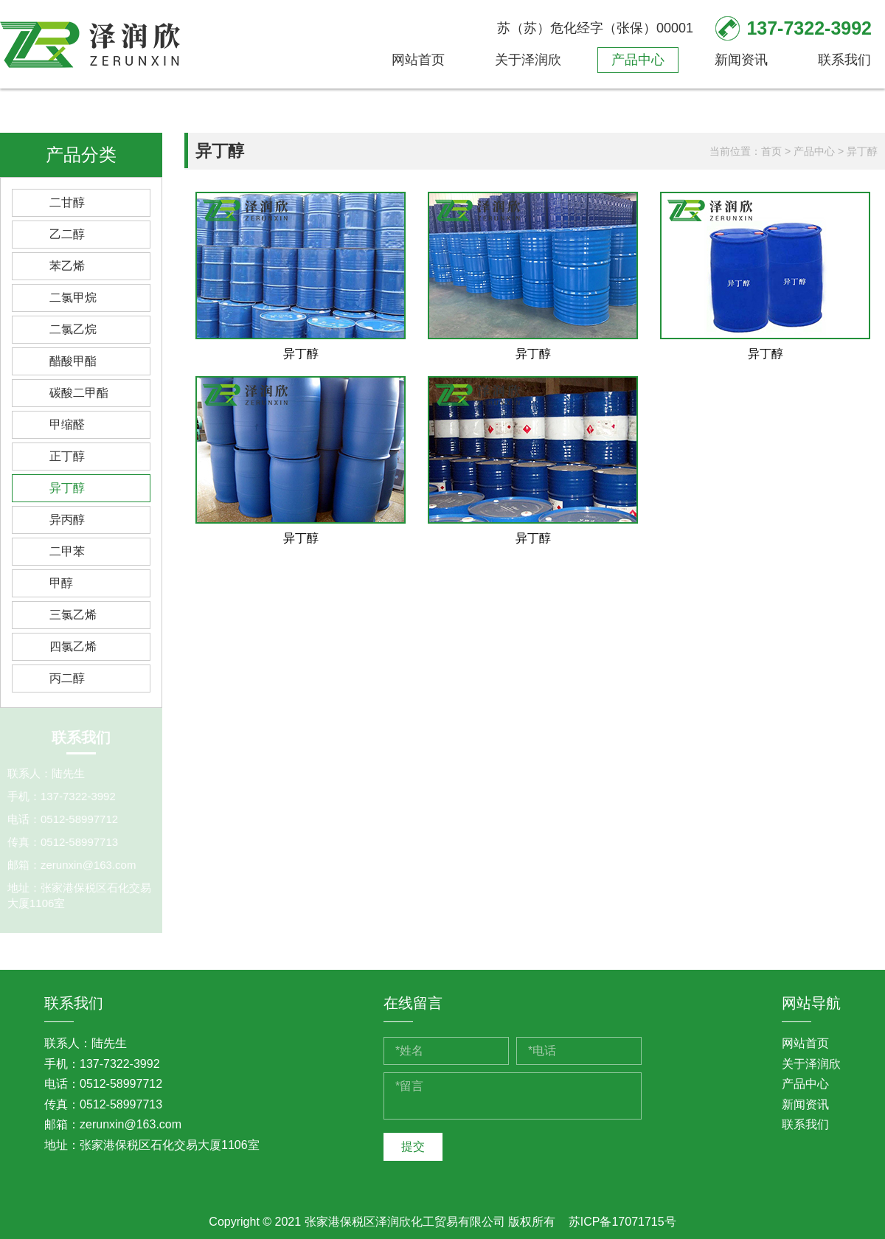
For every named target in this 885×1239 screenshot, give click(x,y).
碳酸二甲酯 (78, 392)
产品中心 (637, 59)
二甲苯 (67, 551)
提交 (413, 1146)
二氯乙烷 (73, 329)
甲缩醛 (67, 424)
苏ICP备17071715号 (622, 1221)
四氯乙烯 (73, 646)
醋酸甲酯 (73, 361)
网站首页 (418, 59)
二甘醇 (67, 202)
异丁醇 (67, 488)
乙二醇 (67, 234)
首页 (771, 151)
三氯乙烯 (73, 614)
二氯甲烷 (73, 297)
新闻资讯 (741, 59)
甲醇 (61, 583)
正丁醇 (67, 456)
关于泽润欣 (528, 59)
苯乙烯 (67, 266)
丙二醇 (67, 678)
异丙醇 (67, 519)
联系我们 (844, 59)
